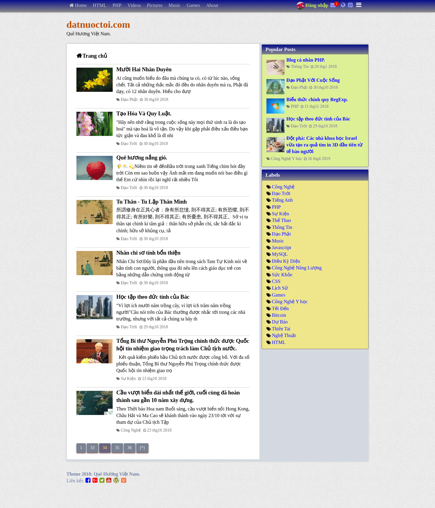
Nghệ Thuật (284, 335)
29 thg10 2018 (155, 327)
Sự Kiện (128, 378)
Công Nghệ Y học (286, 158)
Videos (134, 5)
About (212, 5)
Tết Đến (280, 308)
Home (81, 5)
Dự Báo (280, 321)
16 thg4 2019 (319, 158)
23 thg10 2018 (154, 378)
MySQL (280, 254)
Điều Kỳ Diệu (286, 261)
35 (117, 447)
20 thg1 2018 (325, 66)
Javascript (281, 247)
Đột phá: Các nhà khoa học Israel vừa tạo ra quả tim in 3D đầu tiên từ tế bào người (324, 145)
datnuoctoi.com (98, 24)
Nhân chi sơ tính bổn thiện (148, 252)
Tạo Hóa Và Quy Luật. (143, 113)
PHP (116, 5)
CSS (276, 281)
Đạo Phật (129, 99)
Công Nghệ (131, 430)
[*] (142, 447)
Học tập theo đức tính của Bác (152, 297)
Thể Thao (281, 220)
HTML (99, 5)
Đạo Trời (129, 143)
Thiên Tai (281, 328)
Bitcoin (279, 315)
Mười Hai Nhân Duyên (144, 69)
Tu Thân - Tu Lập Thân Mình (151, 201)
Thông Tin (300, 66)
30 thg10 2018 (156, 99)
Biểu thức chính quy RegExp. (317, 99)
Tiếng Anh (282, 200)
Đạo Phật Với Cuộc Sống (313, 80)
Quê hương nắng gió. (141, 157)
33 (92, 447)
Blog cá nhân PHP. (305, 60)
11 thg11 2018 (316, 106)
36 (129, 447)
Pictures (155, 5)
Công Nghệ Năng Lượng (297, 267)
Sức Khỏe (282, 274)
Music (175, 5)
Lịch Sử (280, 288)
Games (193, 5)
